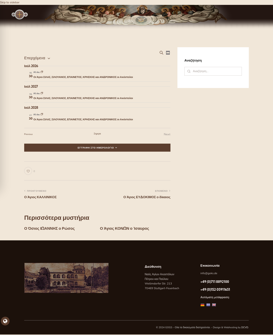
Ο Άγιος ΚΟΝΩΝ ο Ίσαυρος (126, 228)
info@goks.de (208, 274)
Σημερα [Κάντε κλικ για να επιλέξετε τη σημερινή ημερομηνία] (97, 133)
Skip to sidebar (10, 2)
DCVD (244, 328)
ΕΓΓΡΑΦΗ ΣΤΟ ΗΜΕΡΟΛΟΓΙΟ (96, 147)
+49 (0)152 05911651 (215, 290)
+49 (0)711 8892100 (214, 282)
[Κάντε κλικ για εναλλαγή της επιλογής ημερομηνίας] (34, 58)
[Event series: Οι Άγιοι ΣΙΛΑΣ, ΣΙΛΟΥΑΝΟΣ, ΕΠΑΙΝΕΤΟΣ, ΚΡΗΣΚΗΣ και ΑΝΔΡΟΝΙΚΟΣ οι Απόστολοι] (42, 72)
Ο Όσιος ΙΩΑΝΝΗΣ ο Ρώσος (51, 228)
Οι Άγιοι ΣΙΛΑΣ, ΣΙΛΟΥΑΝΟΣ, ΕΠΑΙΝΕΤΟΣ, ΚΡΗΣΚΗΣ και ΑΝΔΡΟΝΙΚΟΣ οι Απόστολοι (83, 77)
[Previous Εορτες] (28, 134)
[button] (29, 171)
